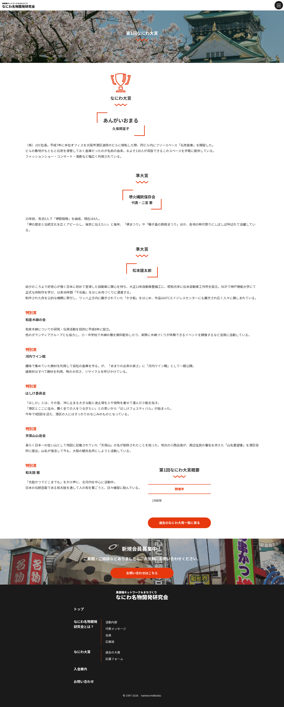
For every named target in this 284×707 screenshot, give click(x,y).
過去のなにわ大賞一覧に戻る (179, 522)
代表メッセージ (115, 628)
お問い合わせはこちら (142, 573)
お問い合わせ (84, 681)
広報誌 (109, 641)
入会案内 (80, 668)
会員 (108, 635)
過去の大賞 (112, 652)
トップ (79, 608)
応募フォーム (114, 659)
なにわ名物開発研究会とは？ (85, 624)
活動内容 (111, 622)
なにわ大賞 (82, 651)
